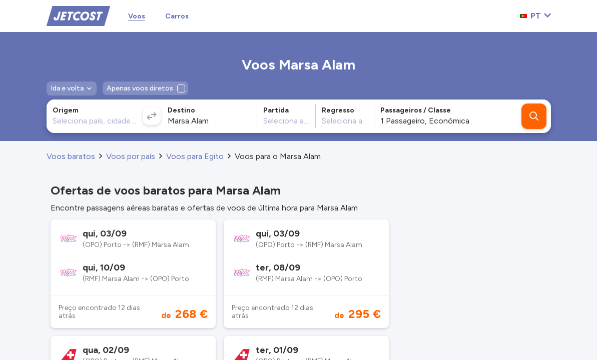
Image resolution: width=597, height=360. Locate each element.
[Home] (78, 15)
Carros (177, 16)
